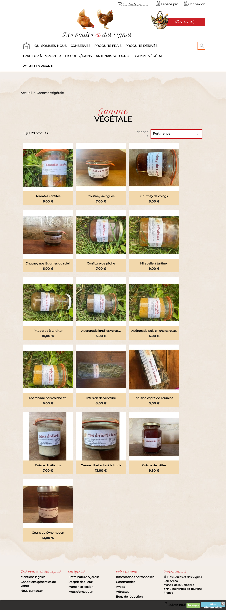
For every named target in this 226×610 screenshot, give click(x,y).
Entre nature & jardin (83, 577)
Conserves (80, 46)
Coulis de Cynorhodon (48, 532)
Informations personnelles (135, 577)
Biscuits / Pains (78, 56)
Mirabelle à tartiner (154, 263)
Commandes (125, 582)
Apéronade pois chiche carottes (154, 331)
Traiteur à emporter (42, 56)
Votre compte (126, 572)
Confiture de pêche (101, 263)
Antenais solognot (113, 56)
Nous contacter (32, 591)
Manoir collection (80, 587)
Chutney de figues (101, 196)
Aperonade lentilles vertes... (101, 331)
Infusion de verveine (101, 398)
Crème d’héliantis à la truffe (101, 465)
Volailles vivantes (39, 66)
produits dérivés (141, 46)
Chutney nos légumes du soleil (48, 263)
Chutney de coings (154, 196)
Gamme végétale (150, 56)
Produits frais (107, 46)
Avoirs (120, 587)
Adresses (122, 592)
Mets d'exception (80, 592)
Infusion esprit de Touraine (154, 398)
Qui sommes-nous (50, 46)
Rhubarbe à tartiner (47, 331)
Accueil (26, 46)
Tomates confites (48, 196)
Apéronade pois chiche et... (47, 398)
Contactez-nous (133, 4)
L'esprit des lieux (80, 582)
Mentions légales (33, 577)
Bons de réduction (129, 596)
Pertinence (176, 134)
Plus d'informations (213, 605)
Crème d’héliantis (48, 465)
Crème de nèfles (154, 465)
